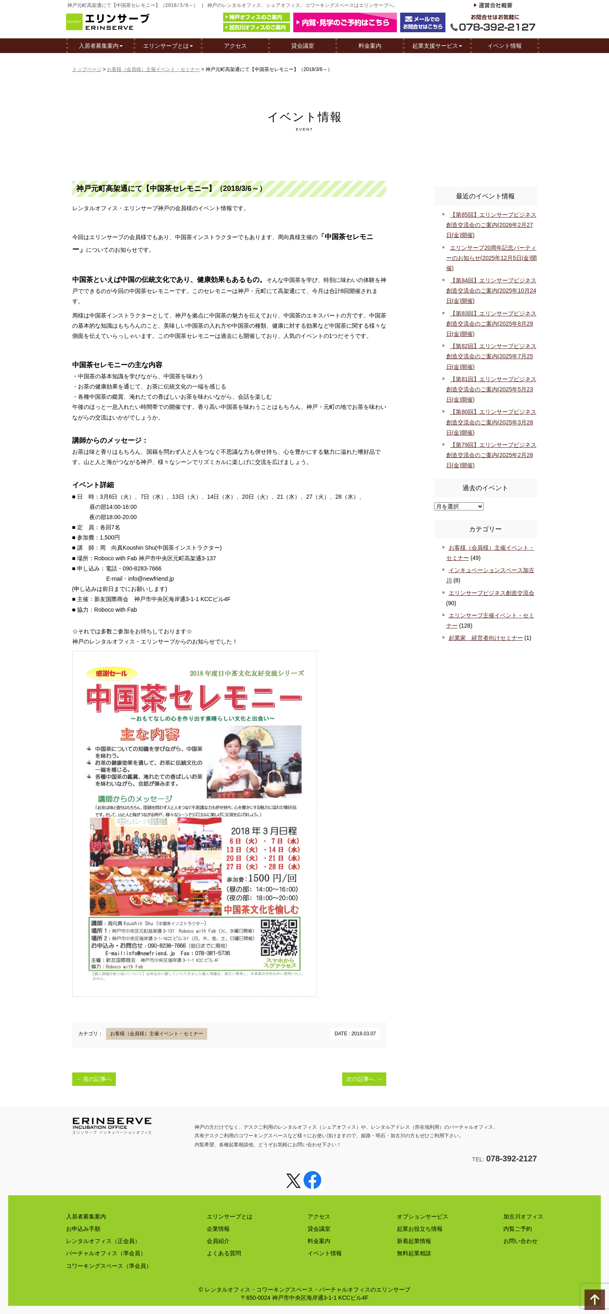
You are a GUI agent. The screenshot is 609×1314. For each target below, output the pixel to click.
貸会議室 (302, 45)
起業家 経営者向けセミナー (486, 638)
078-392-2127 (511, 1158)
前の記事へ (94, 1079)
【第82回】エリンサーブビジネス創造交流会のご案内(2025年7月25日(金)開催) (491, 356)
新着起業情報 (414, 1241)
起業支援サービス (437, 45)
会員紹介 (218, 1241)
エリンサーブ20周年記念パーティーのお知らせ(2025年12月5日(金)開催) (491, 257)
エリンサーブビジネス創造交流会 (491, 593)
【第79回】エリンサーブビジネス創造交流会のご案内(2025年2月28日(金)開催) (491, 455)
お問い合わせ (520, 1241)
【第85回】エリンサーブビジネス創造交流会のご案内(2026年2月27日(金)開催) (491, 224)
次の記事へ (364, 1079)
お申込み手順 (83, 1228)
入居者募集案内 (101, 45)
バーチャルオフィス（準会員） (106, 1253)
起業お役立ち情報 (420, 1228)
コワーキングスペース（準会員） (109, 1266)
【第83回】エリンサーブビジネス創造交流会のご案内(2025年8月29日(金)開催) (491, 323)
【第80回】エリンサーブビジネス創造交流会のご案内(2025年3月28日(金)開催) (491, 421)
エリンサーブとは (168, 45)
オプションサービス (422, 1216)
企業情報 (218, 1228)
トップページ (87, 69)
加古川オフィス (523, 1216)
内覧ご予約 (517, 1228)
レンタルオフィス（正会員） (103, 1241)
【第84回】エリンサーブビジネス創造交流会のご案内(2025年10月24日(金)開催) (491, 290)
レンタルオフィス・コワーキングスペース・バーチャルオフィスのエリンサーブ (307, 1289)
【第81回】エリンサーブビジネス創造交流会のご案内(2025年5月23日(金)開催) (491, 389)
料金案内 (370, 45)
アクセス (235, 45)
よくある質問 (224, 1253)
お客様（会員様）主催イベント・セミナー (153, 69)
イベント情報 (504, 45)
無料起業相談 (414, 1253)
